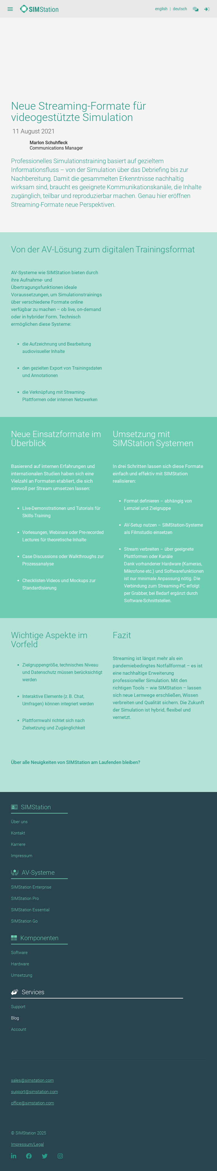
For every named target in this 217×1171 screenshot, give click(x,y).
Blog (15, 1018)
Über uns (19, 821)
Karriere (18, 844)
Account (18, 1029)
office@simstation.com (32, 1103)
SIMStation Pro (25, 898)
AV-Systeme (38, 872)
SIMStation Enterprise (31, 887)
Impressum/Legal (27, 1144)
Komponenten (39, 938)
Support (18, 1006)
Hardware (20, 963)
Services (33, 992)
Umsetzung (21, 975)
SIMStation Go (24, 921)
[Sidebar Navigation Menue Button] (10, 9)
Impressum (21, 855)
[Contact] (195, 9)
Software (19, 952)
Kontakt (18, 833)
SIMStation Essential (30, 909)
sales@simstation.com (32, 1080)
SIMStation (36, 807)
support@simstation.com (34, 1091)
